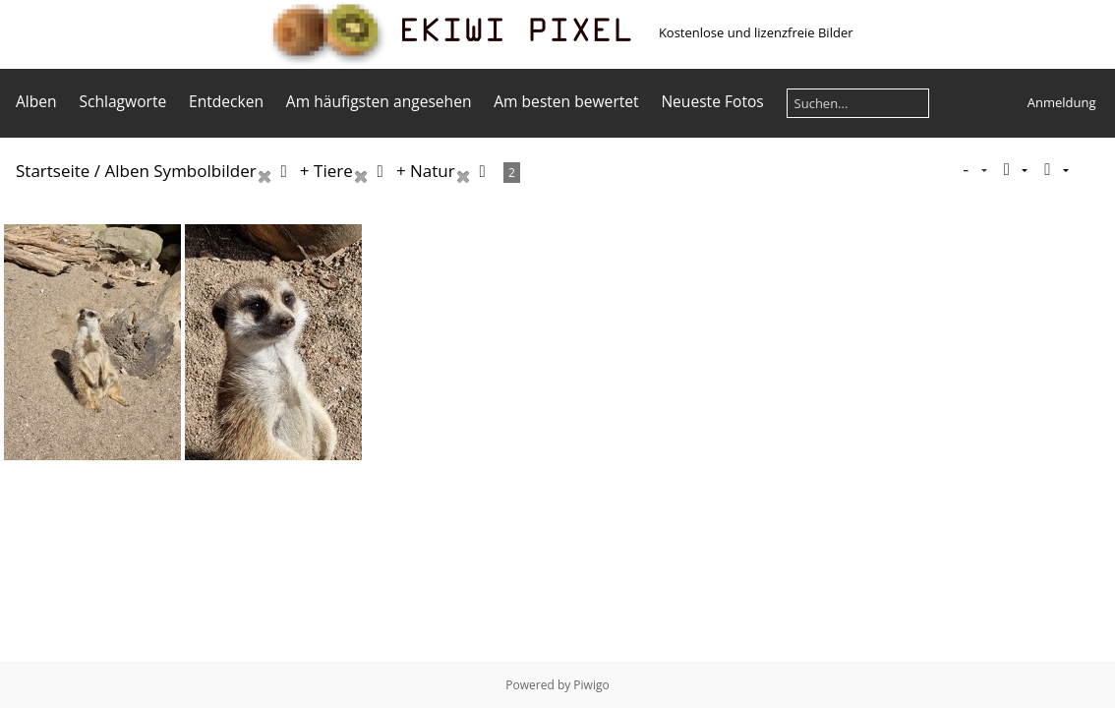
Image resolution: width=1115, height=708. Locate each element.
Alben (36, 101)
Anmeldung (1061, 102)
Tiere (333, 170)
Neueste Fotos (712, 101)
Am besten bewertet (566, 101)
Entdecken (226, 101)
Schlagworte (122, 101)
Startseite (52, 170)
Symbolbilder (204, 170)
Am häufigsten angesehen (379, 101)
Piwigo (591, 685)
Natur (432, 170)
